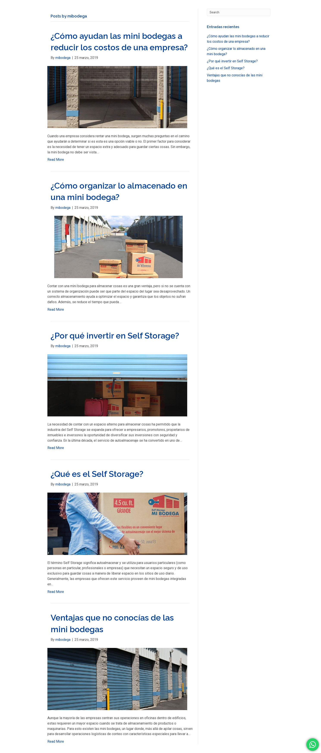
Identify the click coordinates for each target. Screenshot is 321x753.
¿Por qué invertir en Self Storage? (115, 335)
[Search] (238, 12)
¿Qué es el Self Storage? (97, 474)
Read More (55, 160)
